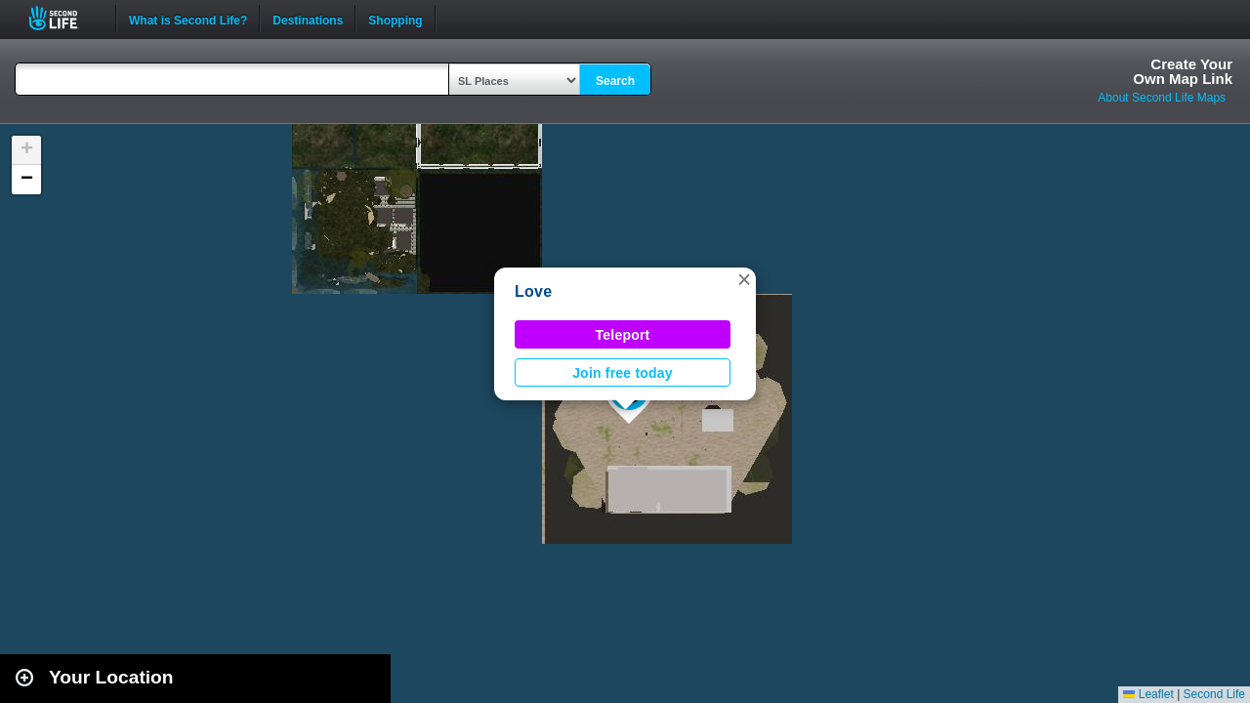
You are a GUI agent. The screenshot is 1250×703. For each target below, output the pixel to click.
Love (533, 291)
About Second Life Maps (1162, 97)
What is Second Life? (188, 18)
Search (615, 81)
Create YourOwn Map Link (1182, 71)
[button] (744, 279)
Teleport (623, 335)
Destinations (307, 18)
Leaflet (1148, 694)
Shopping (395, 18)
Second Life (64, 18)
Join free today (622, 373)
